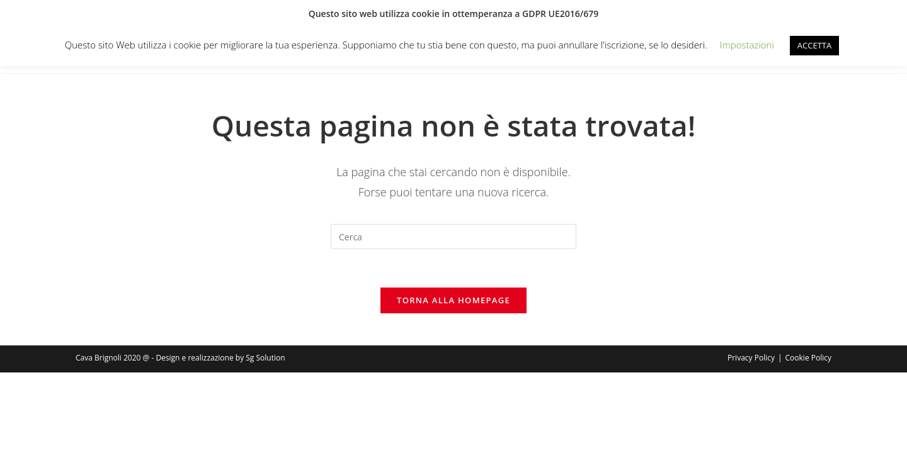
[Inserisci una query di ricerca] (453, 236)
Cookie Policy (808, 357)
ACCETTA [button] (814, 45)
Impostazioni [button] (747, 44)
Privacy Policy (751, 357)
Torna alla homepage (453, 300)
